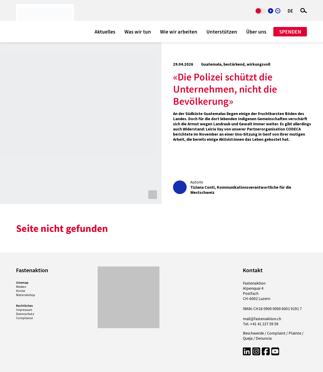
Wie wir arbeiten (178, 31)
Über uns (256, 31)
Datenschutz (25, 314)
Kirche (20, 291)
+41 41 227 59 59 (264, 323)
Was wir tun (137, 31)
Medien (21, 287)
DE (290, 11)
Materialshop (25, 295)
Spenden (290, 31)
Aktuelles (105, 31)
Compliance (24, 318)
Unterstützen (221, 31)
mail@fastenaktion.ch (262, 318)
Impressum (24, 310)
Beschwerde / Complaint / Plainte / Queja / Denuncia (273, 335)
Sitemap (22, 282)
